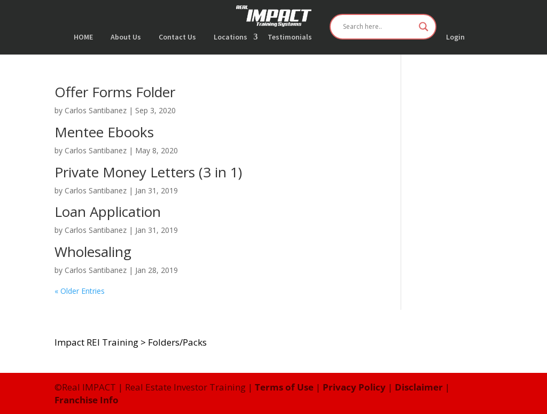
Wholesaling (92, 251)
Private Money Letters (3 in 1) (148, 172)
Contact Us (177, 37)
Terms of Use (284, 387)
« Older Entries (79, 291)
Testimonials (290, 37)
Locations (230, 37)
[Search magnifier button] (423, 26)
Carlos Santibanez (96, 110)
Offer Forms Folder (114, 91)
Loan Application (107, 211)
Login (455, 37)
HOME (83, 37)
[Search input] (378, 26)
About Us (126, 37)
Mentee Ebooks (104, 132)
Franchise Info (86, 400)
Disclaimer (419, 387)
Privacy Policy (354, 387)
